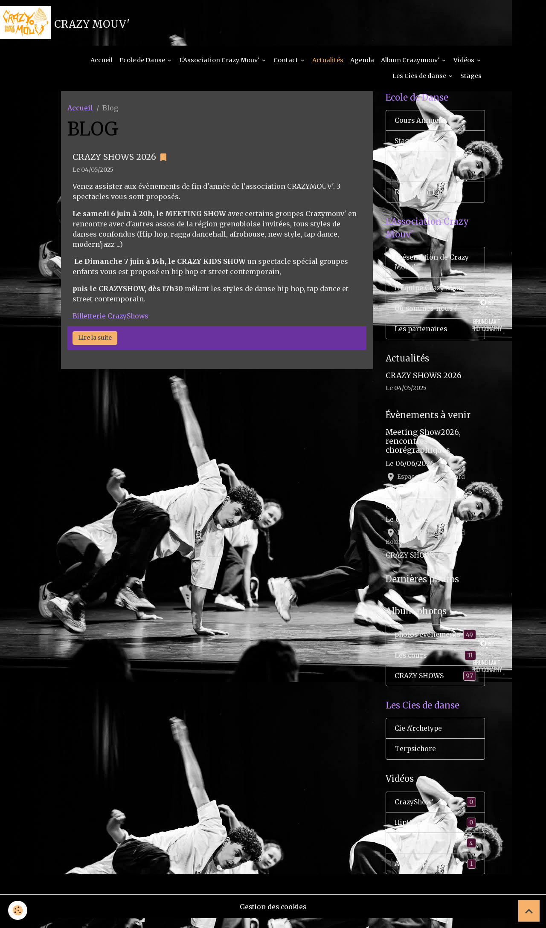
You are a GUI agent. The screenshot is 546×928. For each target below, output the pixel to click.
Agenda (362, 62)
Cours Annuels (420, 123)
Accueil (101, 62)
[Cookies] (18, 910)
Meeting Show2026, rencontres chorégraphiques (423, 447)
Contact (286, 62)
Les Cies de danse (419, 78)
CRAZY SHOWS (413, 512)
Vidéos (464, 62)
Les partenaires (422, 335)
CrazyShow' (435, 810)
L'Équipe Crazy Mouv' (431, 293)
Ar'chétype (435, 873)
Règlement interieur (430, 196)
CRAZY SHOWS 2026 (114, 159)
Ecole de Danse (142, 62)
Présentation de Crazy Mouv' (432, 267)
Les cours (435, 662)
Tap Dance (435, 852)
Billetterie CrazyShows (112, 318)
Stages (471, 78)
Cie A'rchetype (419, 736)
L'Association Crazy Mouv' (220, 62)
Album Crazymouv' (411, 62)
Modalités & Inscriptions (416, 170)
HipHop (435, 831)
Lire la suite (95, 340)
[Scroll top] (529, 911)
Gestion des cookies (273, 916)
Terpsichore (416, 757)
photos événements (435, 641)
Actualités (327, 62)
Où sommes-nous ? (427, 314)
